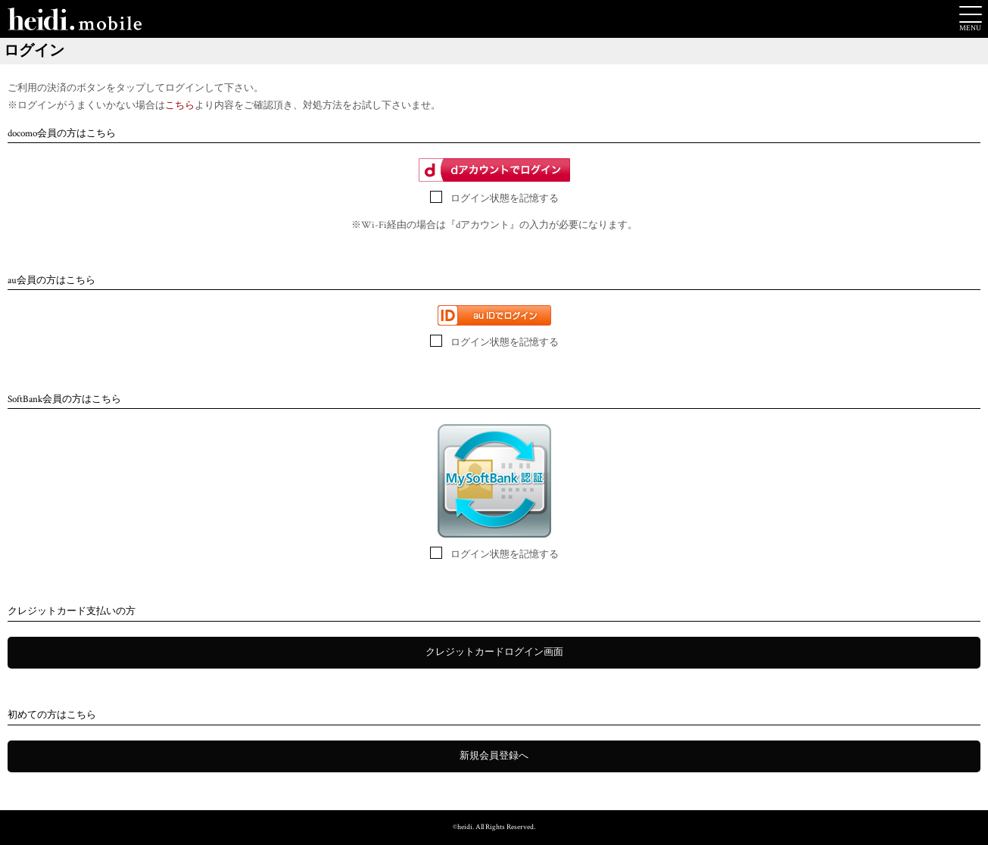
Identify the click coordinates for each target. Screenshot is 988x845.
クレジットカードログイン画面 (494, 652)
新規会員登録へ (494, 756)
